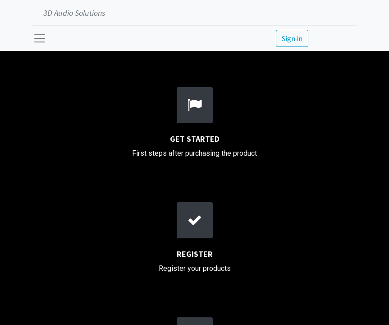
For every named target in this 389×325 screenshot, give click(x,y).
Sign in (292, 38)
